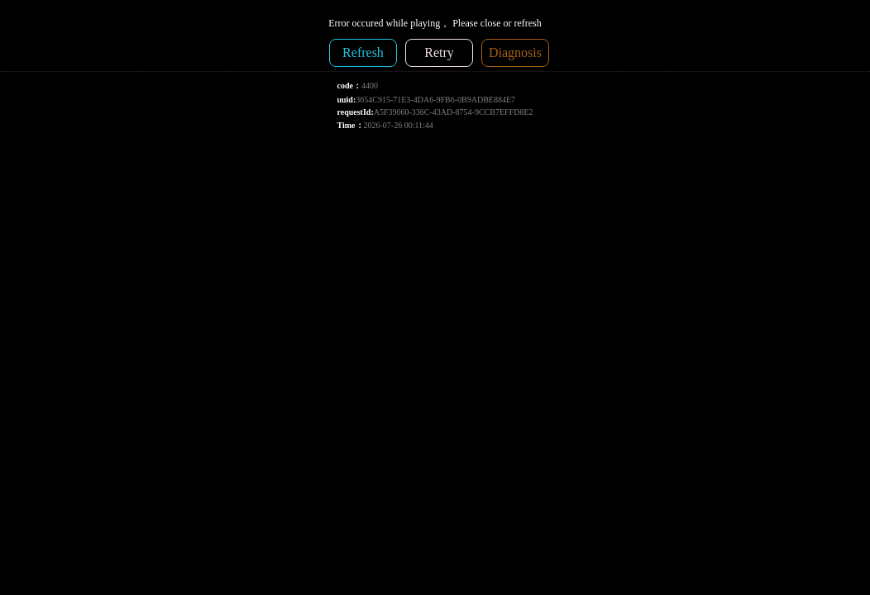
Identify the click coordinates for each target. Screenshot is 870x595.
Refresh (363, 52)
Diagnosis (515, 52)
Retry (439, 52)
